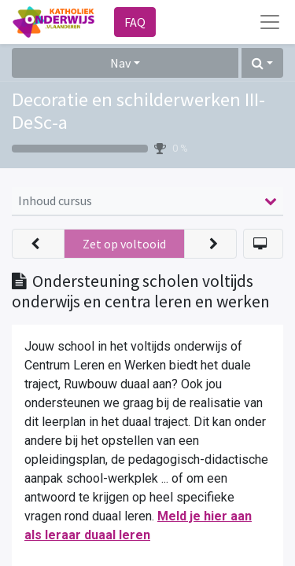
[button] (262, 63)
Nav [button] (120, 63)
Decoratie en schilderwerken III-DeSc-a (138, 110)
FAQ (135, 22)
